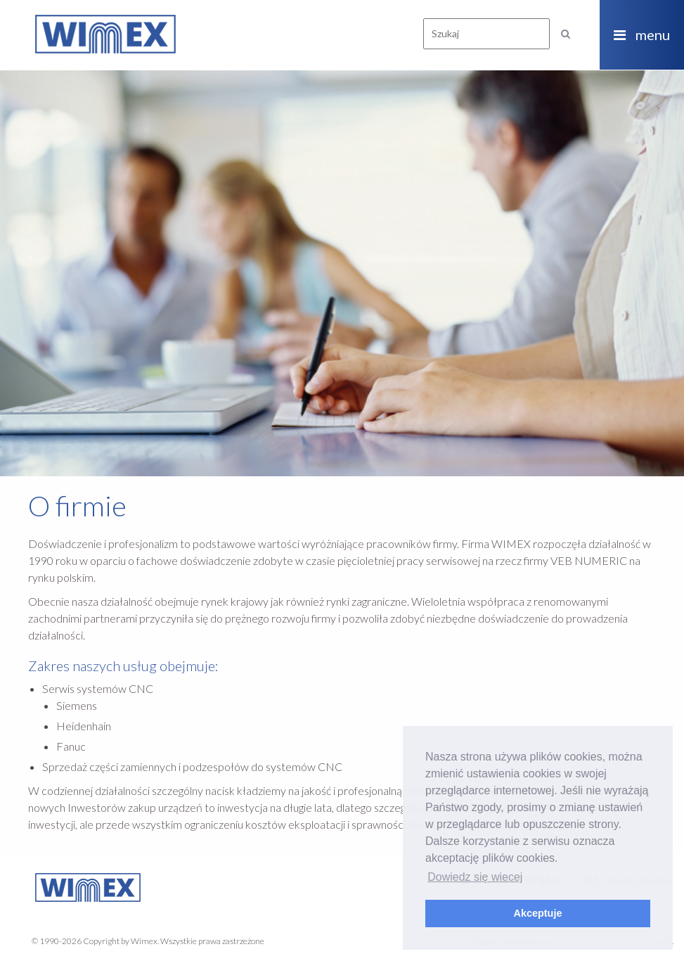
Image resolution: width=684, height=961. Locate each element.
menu (642, 34)
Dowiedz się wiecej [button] (474, 877)
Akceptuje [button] (538, 913)
